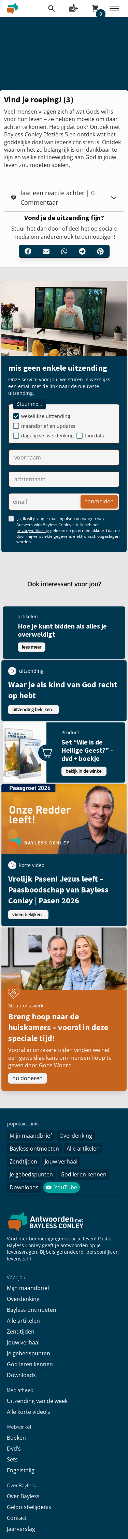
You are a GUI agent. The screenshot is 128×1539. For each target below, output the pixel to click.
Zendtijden (23, 1161)
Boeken (16, 1437)
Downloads (24, 1187)
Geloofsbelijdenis (29, 1507)
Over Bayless (23, 1496)
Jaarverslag (21, 1529)
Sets (12, 1459)
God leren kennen (83, 1174)
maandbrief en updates (48, 426)
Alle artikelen (83, 1148)
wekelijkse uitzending (45, 416)
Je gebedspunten (31, 1174)
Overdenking (75, 1135)
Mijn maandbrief (31, 1135)
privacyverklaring (32, 530)
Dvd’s (14, 1448)
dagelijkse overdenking (47, 435)
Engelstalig (20, 1470)
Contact (17, 1518)
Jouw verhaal (61, 1161)
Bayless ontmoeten (34, 1148)
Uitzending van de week (37, 1401)
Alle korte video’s (28, 1412)
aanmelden (99, 501)
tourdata (94, 435)
